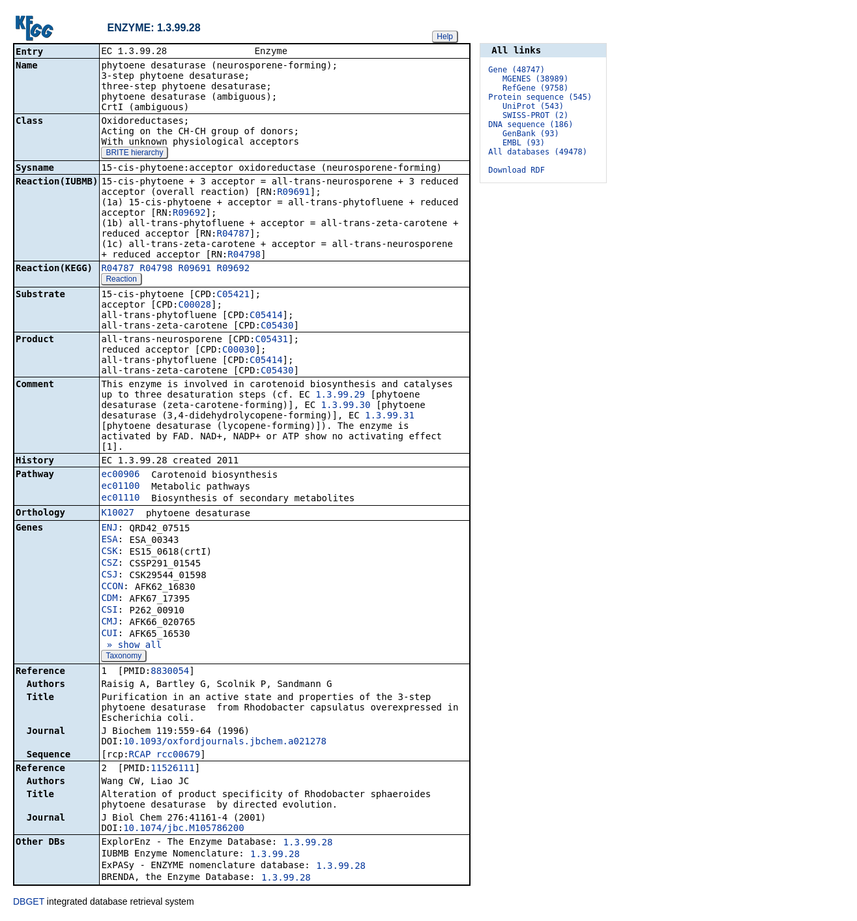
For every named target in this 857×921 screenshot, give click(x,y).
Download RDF (516, 170)
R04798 (244, 255)
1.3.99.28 (308, 843)
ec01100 (120, 487)
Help (445, 36)
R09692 (189, 214)
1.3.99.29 (340, 395)
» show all (131, 646)
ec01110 (120, 498)
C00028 (194, 305)
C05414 (266, 316)
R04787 (233, 234)
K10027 (117, 513)
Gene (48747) (516, 69)
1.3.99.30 (346, 406)
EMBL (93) (523, 142)
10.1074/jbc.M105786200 (183, 829)
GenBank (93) (530, 133)
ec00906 (120, 475)
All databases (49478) (537, 151)
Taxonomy (123, 657)
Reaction (121, 280)
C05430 (277, 326)
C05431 (271, 340)
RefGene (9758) (535, 88)
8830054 (170, 672)
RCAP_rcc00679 (165, 755)
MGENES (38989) (535, 78)
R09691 (293, 193)
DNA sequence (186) (530, 124)
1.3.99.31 (389, 416)
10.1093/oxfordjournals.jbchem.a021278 (225, 742)
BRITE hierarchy (134, 153)
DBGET (28, 903)
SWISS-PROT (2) (535, 115)
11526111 (172, 769)
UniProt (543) (533, 106)
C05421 (233, 295)
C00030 (238, 350)
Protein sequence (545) (540, 97)
